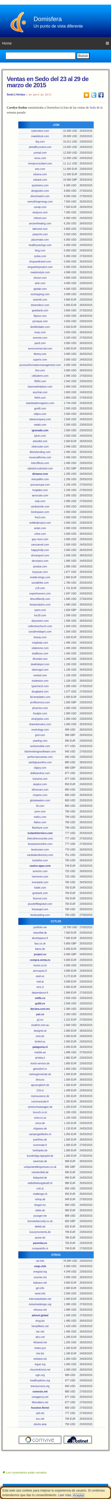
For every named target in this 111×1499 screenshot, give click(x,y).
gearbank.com (40, 310)
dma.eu (40, 1079)
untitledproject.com (40, 522)
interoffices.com (40, 463)
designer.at (40, 1030)
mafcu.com (40, 817)
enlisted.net (40, 1358)
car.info (40, 1260)
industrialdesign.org (40, 1304)
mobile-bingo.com (40, 577)
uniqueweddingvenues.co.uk (40, 1166)
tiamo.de (40, 949)
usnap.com (40, 207)
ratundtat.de (40, 932)
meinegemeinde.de (40, 1074)
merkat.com (40, 675)
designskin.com (40, 190)
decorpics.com (40, 560)
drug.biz (40, 1320)
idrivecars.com (40, 789)
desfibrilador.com (40, 327)
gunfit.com (40, 408)
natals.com (40, 424)
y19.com (40, 588)
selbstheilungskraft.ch (40, 1183)
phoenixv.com (40, 708)
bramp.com (40, 637)
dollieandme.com (40, 773)
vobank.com (40, 179)
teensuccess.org (40, 1386)
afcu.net (40, 1337)
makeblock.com (40, 136)
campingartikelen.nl (40, 1134)
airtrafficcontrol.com (40, 147)
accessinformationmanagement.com (40, 365)
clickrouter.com (40, 446)
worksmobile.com (40, 746)
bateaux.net (40, 1282)
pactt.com (40, 343)
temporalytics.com (40, 604)
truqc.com (40, 332)
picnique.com (40, 321)
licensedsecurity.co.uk (40, 1221)
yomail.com (40, 152)
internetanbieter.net (40, 1299)
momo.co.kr (40, 965)
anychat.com (40, 392)
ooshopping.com (40, 294)
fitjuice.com (40, 315)
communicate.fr (40, 1101)
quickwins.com (40, 185)
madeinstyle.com (40, 272)
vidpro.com (40, 414)
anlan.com (40, 528)
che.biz (40, 1353)
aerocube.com (40, 495)
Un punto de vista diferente (58, 26)
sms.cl (40, 987)
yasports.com (39, 234)
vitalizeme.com (40, 648)
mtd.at (40, 981)
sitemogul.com (40, 669)
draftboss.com (40, 653)
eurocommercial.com (40, 348)
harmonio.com (40, 876)
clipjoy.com (40, 767)
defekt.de (40, 1226)
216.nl (40, 1090)
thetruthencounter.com (40, 838)
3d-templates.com (40, 697)
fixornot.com (40, 898)
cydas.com (40, 256)
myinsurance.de (40, 1096)
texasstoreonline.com (40, 844)
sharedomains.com (40, 724)
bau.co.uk (40, 943)
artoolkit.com (40, 441)
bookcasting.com (40, 915)
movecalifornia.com (40, 457)
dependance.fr (40, 992)
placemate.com (40, 239)
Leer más (64, 1495)
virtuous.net (40, 1309)
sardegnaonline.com (40, 762)
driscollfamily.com (40, 599)
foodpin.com (40, 713)
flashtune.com (40, 827)
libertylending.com (40, 452)
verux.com (40, 158)
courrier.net (40, 1277)
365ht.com (40, 381)
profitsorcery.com (40, 702)
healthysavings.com (40, 245)
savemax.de (40, 1161)
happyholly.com (40, 550)
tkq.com (40, 141)
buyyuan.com (39, 572)
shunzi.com (40, 277)
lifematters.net (40, 1402)
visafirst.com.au (40, 1025)
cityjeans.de (40, 1128)
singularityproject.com (40, 267)
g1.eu (40, 1019)
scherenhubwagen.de (40, 1107)
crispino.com (40, 795)
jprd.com (40, 735)
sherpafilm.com (40, 479)
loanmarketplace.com (40, 386)
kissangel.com (40, 909)
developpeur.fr (40, 938)
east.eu (40, 976)
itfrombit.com (40, 659)
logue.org (40, 1364)
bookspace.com (40, 512)
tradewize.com (40, 680)
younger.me (40, 1215)
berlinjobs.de (40, 1150)
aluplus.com (40, 784)
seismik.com (40, 299)
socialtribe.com (40, 582)
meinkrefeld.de (40, 1172)
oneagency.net (40, 1397)
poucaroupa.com (40, 484)
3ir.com (40, 805)
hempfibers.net (40, 1326)
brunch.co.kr (40, 1112)
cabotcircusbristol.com (40, 468)
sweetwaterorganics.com (40, 403)
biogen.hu (40, 1205)
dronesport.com (40, 555)
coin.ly (40, 1188)
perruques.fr (40, 970)
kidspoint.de (40, 1177)
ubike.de (40, 1210)
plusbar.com (40, 566)
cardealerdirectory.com (40, 855)
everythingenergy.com (40, 201)
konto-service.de (40, 1063)
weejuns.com (40, 212)
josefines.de (40, 1139)
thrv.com (40, 370)
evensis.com (40, 337)
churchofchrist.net (40, 1369)
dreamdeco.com (40, 305)
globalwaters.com (40, 800)
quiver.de (40, 1237)
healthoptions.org (40, 1380)
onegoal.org (40, 1271)
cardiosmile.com (40, 506)
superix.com (40, 359)
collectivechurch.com (40, 626)
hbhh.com (40, 397)
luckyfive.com (40, 860)
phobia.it (40, 1057)
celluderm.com (40, 375)
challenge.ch (40, 1194)
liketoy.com (40, 354)
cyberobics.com (40, 130)
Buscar (83, 56)
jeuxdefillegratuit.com (40, 903)
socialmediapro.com (40, 631)
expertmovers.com (40, 593)
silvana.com (40, 174)
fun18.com (40, 615)
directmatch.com (40, 196)
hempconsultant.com (40, 163)
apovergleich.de (40, 1085)
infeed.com (40, 218)
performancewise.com (40, 757)
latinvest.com (40, 228)
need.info (40, 1293)
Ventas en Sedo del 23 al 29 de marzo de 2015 (48, 82)
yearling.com (40, 740)
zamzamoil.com (40, 544)
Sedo (10, 94)
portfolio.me (40, 927)
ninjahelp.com (40, 642)
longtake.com (39, 490)
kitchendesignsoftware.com (40, 751)
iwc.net (40, 1331)
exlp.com (40, 501)
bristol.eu (40, 1041)
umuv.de (40, 1123)
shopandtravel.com (40, 261)
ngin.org (40, 1375)
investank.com (40, 882)
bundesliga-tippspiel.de (40, 1155)
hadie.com (40, 887)
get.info (40, 1288)
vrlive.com (40, 533)
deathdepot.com (40, 664)
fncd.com (40, 517)
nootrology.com (40, 729)
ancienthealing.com (40, 223)
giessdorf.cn (40, 1068)
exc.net (40, 1418)
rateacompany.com (40, 419)
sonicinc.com (40, 871)
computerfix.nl (40, 1248)
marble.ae (40, 1052)
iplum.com (40, 435)
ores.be (40, 1036)
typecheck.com (40, 686)
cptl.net (40, 1413)
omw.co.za (40, 1117)
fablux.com (40, 822)
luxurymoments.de (40, 1232)
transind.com (40, 778)
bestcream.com (40, 849)
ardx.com (40, 283)
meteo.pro (40, 1348)
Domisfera (48, 18)
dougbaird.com (40, 691)
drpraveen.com (40, 620)
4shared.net (40, 1342)
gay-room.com (40, 539)
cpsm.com (40, 610)
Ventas (20, 94)
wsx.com (40, 169)
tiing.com (40, 250)
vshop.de (40, 1199)
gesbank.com (39, 893)
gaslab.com (40, 288)
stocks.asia (40, 1424)
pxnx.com (40, 811)
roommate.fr (40, 1145)
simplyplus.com (40, 718)
